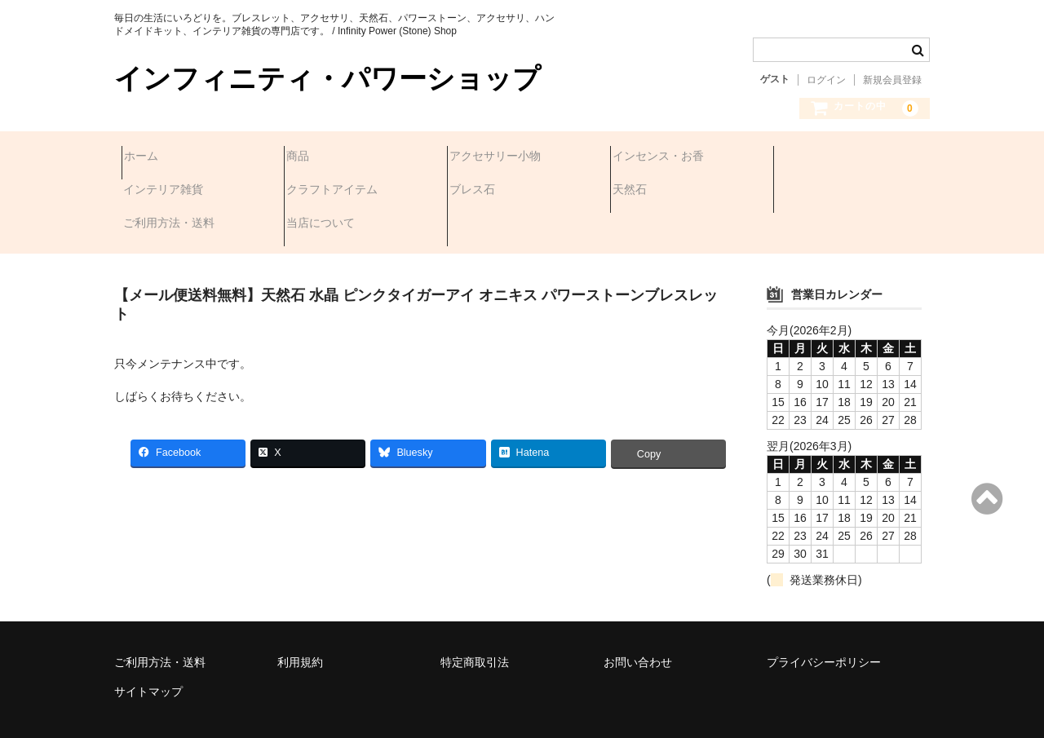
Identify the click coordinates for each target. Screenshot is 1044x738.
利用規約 (300, 617)
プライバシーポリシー (824, 617)
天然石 (474, 191)
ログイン (826, 80)
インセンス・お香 (665, 157)
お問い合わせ (638, 617)
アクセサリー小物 (502, 157)
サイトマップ (148, 646)
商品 (305, 157)
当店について (817, 191)
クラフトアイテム (176, 191)
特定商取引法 (474, 617)
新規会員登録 (892, 80)
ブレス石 (316, 191)
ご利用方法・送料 (665, 191)
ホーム (148, 157)
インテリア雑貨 (823, 157)
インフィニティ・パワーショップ (327, 79)
